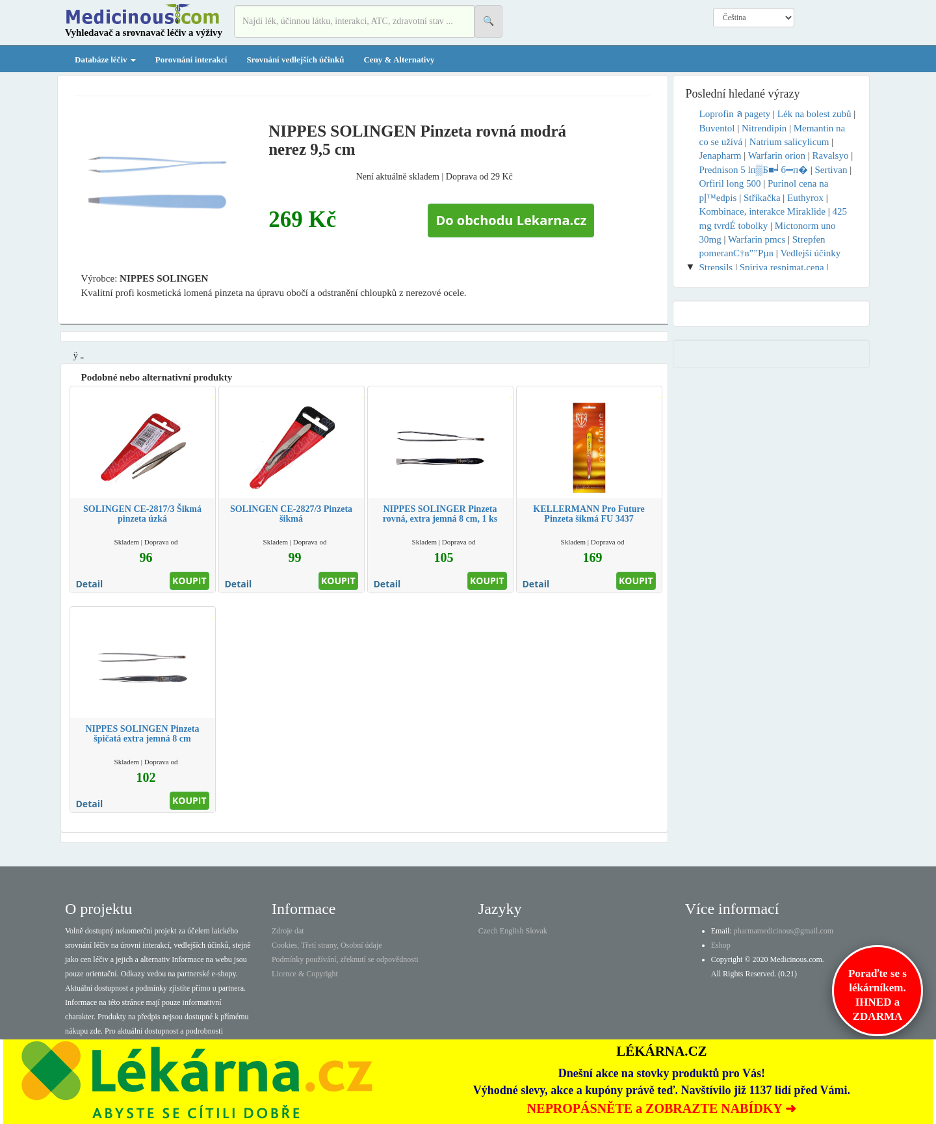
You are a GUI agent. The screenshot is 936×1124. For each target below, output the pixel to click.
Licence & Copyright (305, 973)
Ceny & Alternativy (398, 59)
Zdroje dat (288, 930)
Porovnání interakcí (191, 59)
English (512, 930)
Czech (488, 930)
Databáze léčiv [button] (105, 59)
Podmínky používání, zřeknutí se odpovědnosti (345, 959)
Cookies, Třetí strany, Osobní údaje (327, 945)
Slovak (536, 930)
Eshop (721, 945)
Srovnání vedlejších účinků (295, 59)
